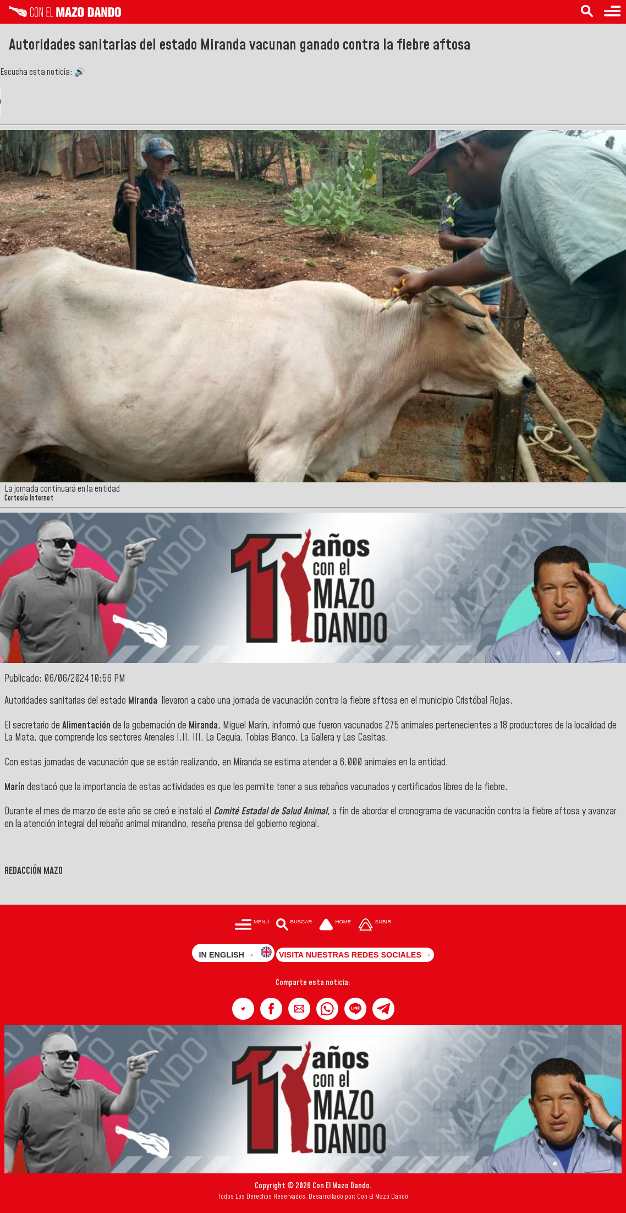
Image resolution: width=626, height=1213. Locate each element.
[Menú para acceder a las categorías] (612, 11)
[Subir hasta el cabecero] (374, 925)
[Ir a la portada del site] (335, 925)
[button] (243, 1009)
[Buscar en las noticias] (587, 11)
